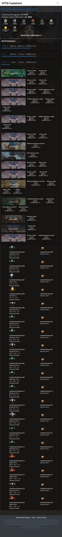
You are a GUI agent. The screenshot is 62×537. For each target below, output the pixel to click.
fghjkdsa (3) (13, 236)
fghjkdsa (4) (13, 163)
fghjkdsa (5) (13, 117)
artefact (13, 134)
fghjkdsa (13, 99)
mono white (13, 217)
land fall (13, 182)
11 (13, 199)
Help (33, 517)
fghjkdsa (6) (13, 80)
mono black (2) (13, 226)
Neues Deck (13, 153)
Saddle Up (13, 144)
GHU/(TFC (13, 172)
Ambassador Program (23, 517)
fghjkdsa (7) (13, 90)
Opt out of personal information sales (32, 527)
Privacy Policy (41, 517)
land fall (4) (13, 71)
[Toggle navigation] (58, 3)
